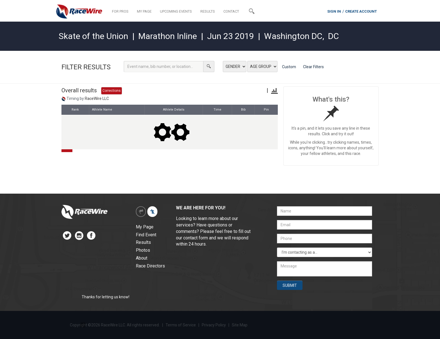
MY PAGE (144, 11)
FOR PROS (120, 11)
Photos (143, 250)
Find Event (146, 234)
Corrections (111, 91)
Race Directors (150, 266)
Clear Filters (313, 67)
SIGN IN (334, 11)
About (141, 258)
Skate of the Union (93, 36)
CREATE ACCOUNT (361, 11)
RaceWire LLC (97, 98)
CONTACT (231, 11)
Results (143, 242)
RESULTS (207, 11)
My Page (144, 227)
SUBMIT (290, 285)
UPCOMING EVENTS (176, 11)
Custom (289, 67)
